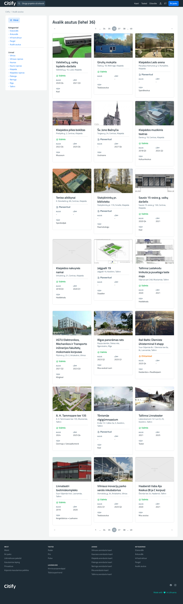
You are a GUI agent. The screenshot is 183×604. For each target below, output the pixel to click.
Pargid (12, 40)
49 (131, 28)
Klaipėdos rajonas (17, 72)
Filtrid (14, 20)
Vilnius (12, 55)
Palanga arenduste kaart (102, 562)
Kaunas (13, 62)
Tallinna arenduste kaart (102, 574)
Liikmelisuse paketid (12, 558)
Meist (6, 550)
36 (114, 28)
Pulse (50, 558)
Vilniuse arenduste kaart (102, 550)
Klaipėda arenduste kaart (102, 558)
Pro (49, 554)
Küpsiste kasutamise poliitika (16, 570)
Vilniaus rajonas (16, 58)
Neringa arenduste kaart (102, 566)
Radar (50, 550)
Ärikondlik (14, 34)
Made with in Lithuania (165, 592)
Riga (12, 82)
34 (104, 28)
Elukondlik (14, 30)
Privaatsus (8, 566)
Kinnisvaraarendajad (56, 568)
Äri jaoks (173, 3)
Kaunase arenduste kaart (102, 554)
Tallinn (12, 86)
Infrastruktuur (16, 37)
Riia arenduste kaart (100, 570)
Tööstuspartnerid (55, 572)
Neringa (13, 79)
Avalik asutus (15, 44)
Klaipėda (13, 69)
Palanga (13, 76)
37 (119, 28)
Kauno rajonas (16, 65)
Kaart (136, 3)
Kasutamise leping (12, 562)
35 (109, 28)
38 (124, 28)
